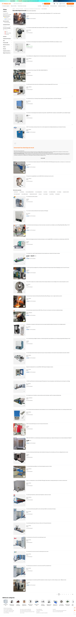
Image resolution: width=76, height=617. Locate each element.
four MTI (54, 609)
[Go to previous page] (56, 594)
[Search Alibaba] (28, 3)
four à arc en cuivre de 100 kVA (25, 609)
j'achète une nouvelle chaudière (42, 612)
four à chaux (22, 612)
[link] (74, 607)
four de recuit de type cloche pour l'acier (27, 611)
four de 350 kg (6, 612)
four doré (38, 611)
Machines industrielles (19, 8)
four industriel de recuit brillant (25, 610)
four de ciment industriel (8, 609)
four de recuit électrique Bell (58, 611)
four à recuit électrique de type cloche (59, 610)
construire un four (39, 610)
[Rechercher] (47, 3)
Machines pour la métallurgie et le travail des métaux (32, 8)
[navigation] (7, 302)
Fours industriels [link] (44, 8)
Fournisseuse (34, 18)
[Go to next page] (71, 594)
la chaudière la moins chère (8, 611)
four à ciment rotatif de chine (9, 610)
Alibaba (14, 8)
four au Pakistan (39, 609)
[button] (42, 3)
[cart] (57, 3)
